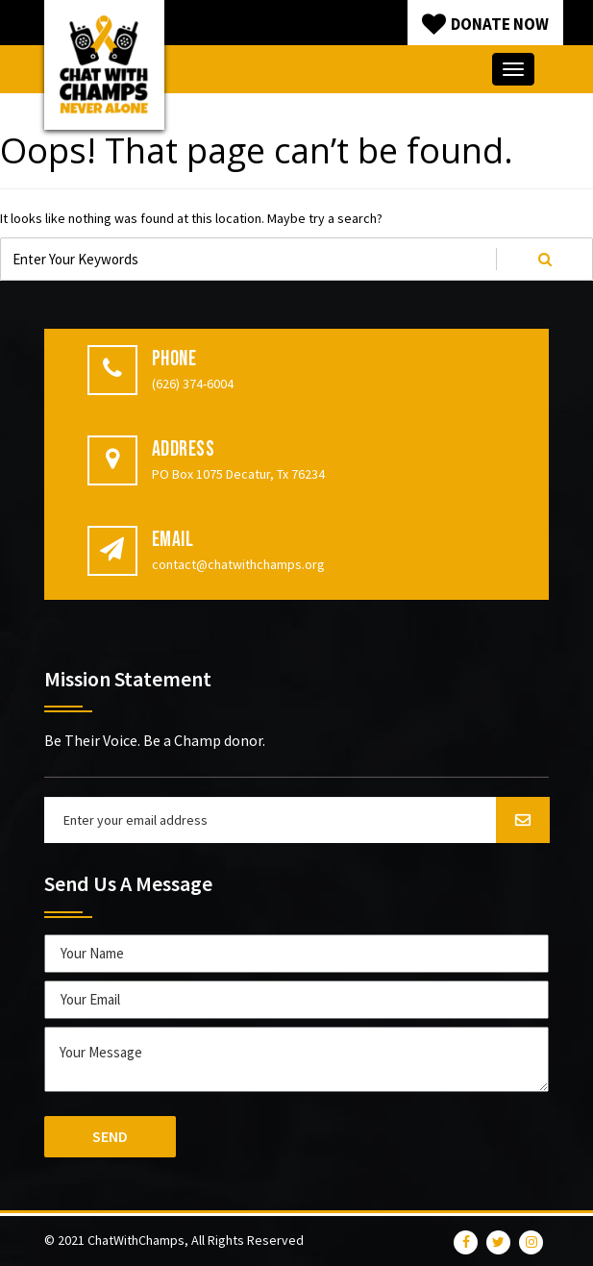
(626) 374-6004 (193, 383)
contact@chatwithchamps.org (238, 564)
